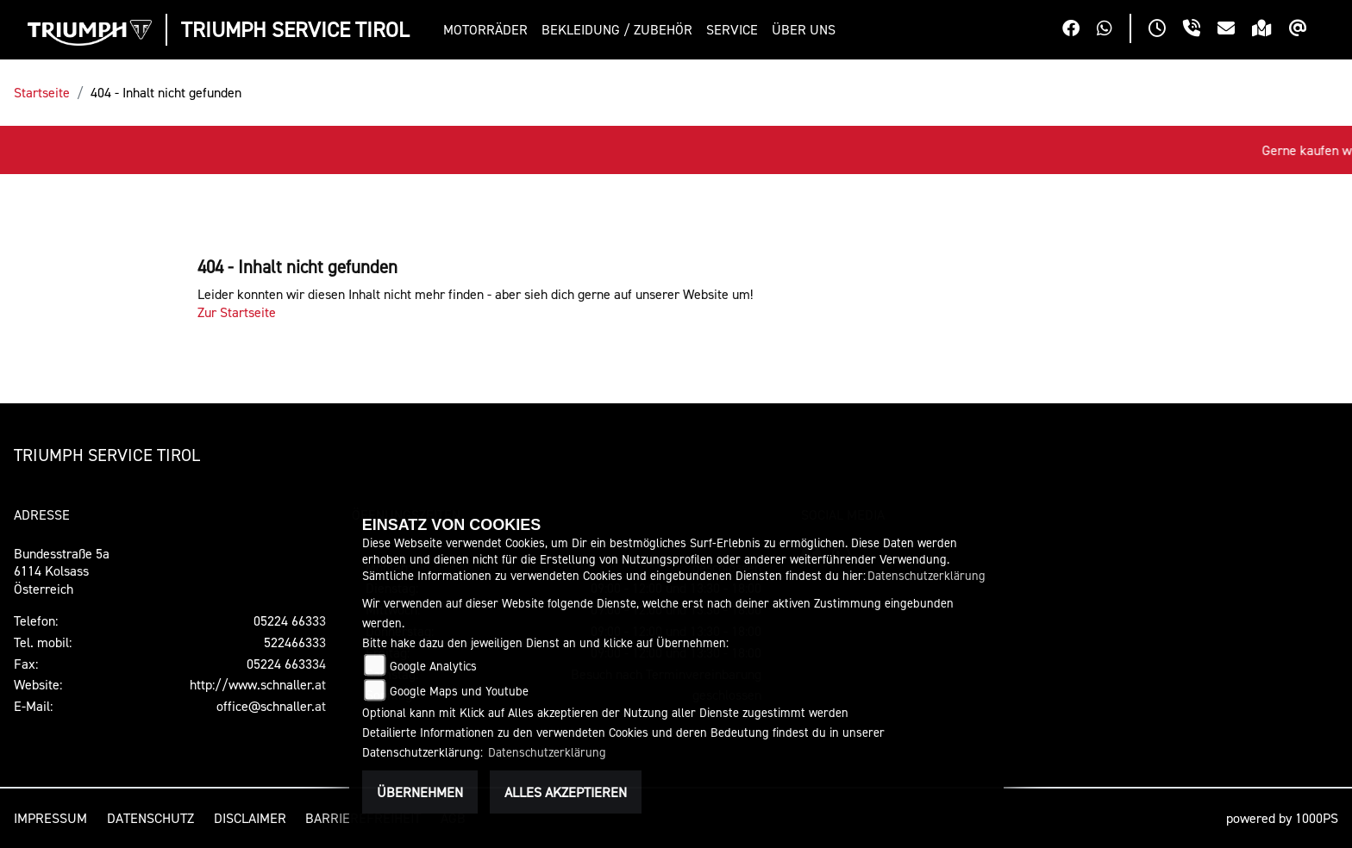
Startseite (42, 92)
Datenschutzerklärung (926, 575)
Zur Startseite (236, 312)
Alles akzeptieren (565, 792)
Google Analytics (433, 665)
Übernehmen (420, 792)
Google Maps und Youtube (459, 690)
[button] (489, 30)
